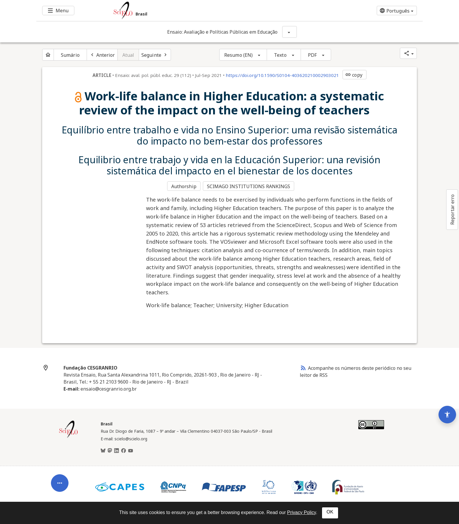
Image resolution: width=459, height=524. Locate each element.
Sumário (70, 55)
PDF (312, 55)
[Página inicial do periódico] (48, 55)
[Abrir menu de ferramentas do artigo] (59, 479)
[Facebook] (123, 450)
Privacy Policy (301, 512)
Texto (280, 55)
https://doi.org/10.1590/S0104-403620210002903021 (282, 75)
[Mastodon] (110, 450)
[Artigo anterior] (102, 55)
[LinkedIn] (116, 450)
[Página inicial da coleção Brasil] (68, 436)
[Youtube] (130, 450)
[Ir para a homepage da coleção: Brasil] (197, 10)
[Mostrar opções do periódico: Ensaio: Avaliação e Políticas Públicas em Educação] (289, 32)
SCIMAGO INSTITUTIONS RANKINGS (249, 186)
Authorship (183, 186)
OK (330, 511)
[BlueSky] (103, 450)
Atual (128, 55)
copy (353, 75)
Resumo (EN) (238, 55)
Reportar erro (452, 209)
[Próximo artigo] (155, 55)
